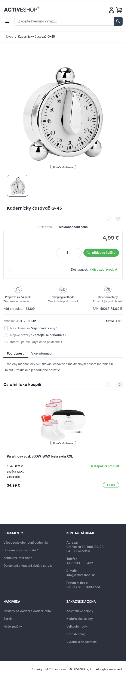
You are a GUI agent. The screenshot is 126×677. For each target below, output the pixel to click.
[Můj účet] (111, 10)
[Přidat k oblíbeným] (109, 219)
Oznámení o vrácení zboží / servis (27, 565)
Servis (7, 618)
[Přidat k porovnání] (118, 219)
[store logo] (21, 9)
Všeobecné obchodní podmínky (26, 542)
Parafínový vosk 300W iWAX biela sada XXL (40, 456)
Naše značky (12, 626)
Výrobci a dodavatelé (82, 642)
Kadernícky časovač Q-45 (36, 36)
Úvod (9, 36)
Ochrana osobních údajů (20, 550)
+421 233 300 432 (80, 563)
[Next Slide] (120, 385)
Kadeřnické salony (80, 618)
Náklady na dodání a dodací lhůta (27, 611)
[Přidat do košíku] (111, 485)
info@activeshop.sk (81, 575)
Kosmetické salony (80, 611)
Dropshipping (76, 634)
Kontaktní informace (17, 558)
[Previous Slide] (108, 385)
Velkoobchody (77, 626)
